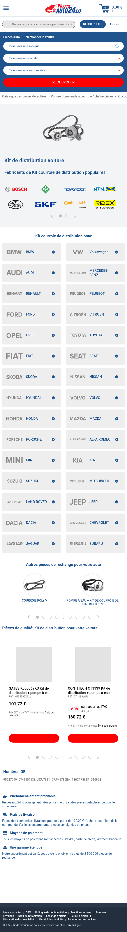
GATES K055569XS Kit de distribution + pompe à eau (30, 719)
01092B (85, 808)
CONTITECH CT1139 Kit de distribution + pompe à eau (89, 719)
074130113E (24, 808)
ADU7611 (38, 808)
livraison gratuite (107, 754)
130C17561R (71, 808)
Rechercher (92, 24)
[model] (63, 58)
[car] (63, 70)
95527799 (9, 808)
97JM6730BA (54, 808)
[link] (34, 614)
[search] (38, 24)
